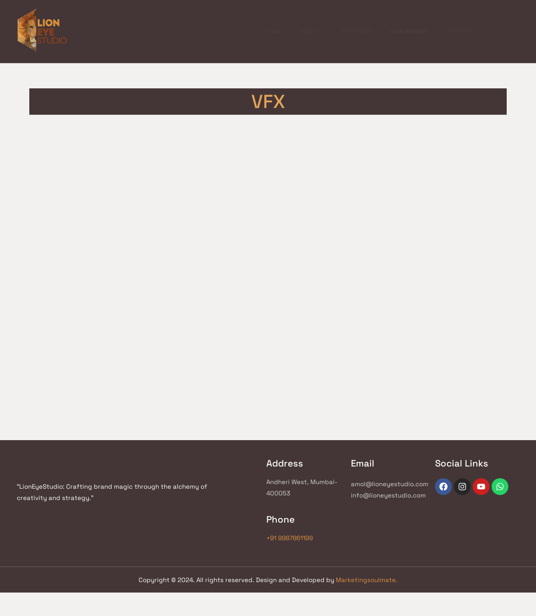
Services (302, 28)
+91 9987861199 (180, 525)
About (255, 28)
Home (214, 28)
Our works (358, 28)
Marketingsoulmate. (366, 576)
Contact (413, 28)
